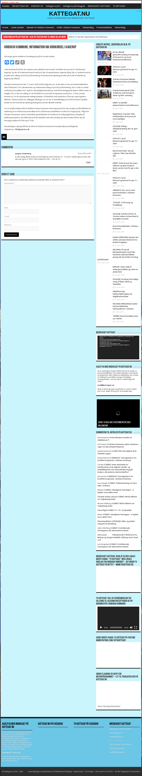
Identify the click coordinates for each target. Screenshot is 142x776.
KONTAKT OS (37, 6)
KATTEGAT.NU (69, 13)
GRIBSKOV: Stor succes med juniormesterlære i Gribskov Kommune (124, 192)
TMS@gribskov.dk (22, 129)
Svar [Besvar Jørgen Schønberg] (88, 162)
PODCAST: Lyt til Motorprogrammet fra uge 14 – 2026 (125, 141)
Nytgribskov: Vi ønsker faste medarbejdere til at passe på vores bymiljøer (124, 116)
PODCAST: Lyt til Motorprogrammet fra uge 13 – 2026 (125, 180)
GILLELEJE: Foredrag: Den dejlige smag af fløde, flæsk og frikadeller (125, 281)
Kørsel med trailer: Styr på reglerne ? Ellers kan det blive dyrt (124, 153)
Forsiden (5, 6)
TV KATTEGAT (119, 6)
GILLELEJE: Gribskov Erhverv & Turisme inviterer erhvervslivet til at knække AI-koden (125, 216)
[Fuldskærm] (135, 627)
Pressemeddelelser (104, 27)
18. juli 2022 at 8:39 (84, 153)
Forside (5, 27)
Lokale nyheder (17, 27)
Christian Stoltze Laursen (107, 497)
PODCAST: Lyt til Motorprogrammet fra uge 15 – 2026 (125, 69)
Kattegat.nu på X (53, 6)
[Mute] (131, 627)
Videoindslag (120, 27)
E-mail (6, 216)
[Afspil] (101, 627)
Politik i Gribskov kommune (68, 27)
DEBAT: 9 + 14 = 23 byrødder (120, 510)
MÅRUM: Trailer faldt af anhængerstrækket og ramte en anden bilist (125, 269)
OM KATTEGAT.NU (20, 6)
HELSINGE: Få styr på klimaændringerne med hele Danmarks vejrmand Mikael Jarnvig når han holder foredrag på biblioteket (117, 255)
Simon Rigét (102, 510)
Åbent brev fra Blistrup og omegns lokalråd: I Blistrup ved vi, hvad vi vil (117, 537)
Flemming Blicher (104, 521)
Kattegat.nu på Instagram (74, 6)
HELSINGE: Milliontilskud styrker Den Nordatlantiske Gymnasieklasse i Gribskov (125, 306)
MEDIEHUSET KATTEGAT (99, 6)
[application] (118, 347)
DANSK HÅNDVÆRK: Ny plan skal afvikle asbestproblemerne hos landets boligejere (125, 239)
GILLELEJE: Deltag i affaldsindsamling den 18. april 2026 (125, 128)
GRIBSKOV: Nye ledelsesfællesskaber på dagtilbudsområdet (122, 293)
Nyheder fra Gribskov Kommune (40, 27)
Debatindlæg (88, 27)
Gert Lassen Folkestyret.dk (110, 535)
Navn (6, 208)
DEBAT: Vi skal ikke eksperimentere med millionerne (88, 37)
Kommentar (9, 183)
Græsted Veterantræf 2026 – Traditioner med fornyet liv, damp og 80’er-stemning (124, 92)
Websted (7, 225)
